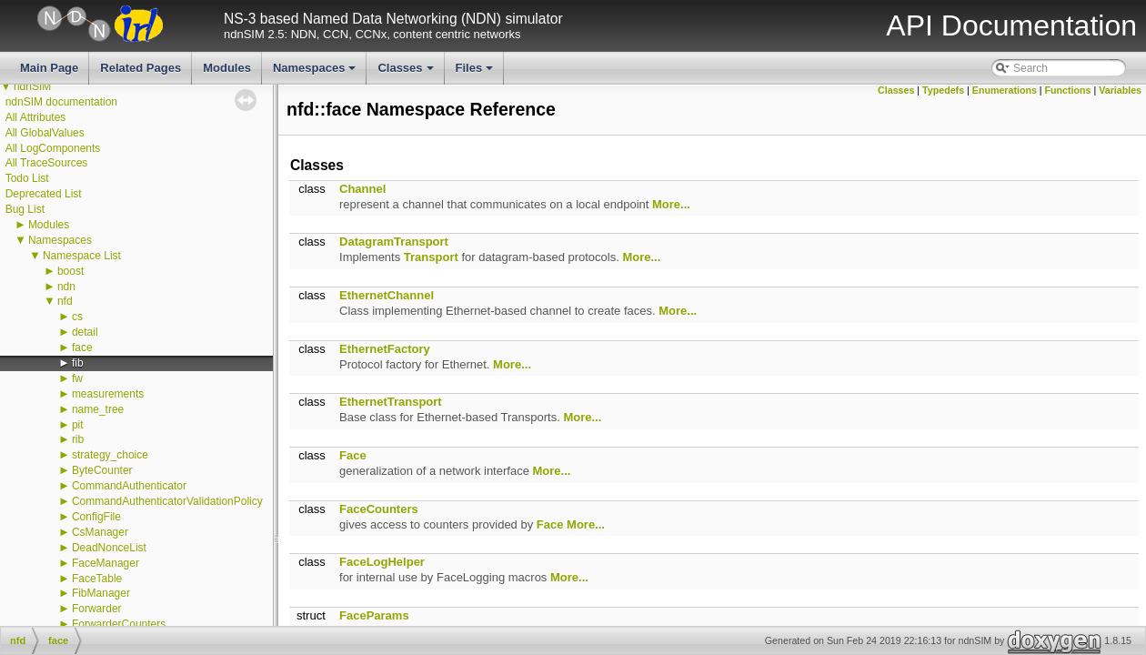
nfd (65, 301)
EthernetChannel (386, 295)
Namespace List (82, 255)
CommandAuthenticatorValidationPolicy (167, 501)
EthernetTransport (390, 401)
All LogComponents (53, 148)
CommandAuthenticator (129, 485)
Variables (1120, 90)
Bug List (25, 209)
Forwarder (97, 608)
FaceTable (97, 578)
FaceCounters (378, 509)
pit (78, 424)
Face (353, 455)
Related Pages (140, 68)
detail (85, 332)
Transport (431, 257)
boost (70, 271)
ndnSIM (32, 86)
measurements (108, 394)
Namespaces (316, 73)
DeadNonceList (109, 547)
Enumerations (1004, 90)
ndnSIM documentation (61, 102)
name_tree (98, 409)
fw (77, 378)
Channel (362, 189)
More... (671, 204)
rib (78, 439)
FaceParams (374, 615)
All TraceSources (46, 162)
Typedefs (943, 90)
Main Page (49, 68)
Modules (227, 68)
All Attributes (35, 117)
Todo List (27, 178)
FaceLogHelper (382, 562)
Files (476, 73)
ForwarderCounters (119, 624)
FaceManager (105, 563)
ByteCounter (102, 470)
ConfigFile (96, 516)
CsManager (100, 532)
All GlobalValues (45, 132)
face (82, 347)
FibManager (101, 593)
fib (78, 363)
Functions (1068, 90)
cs (77, 316)
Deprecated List (43, 193)
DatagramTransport (393, 241)
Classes (406, 73)
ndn (66, 286)
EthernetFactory (384, 349)
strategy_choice (110, 454)
